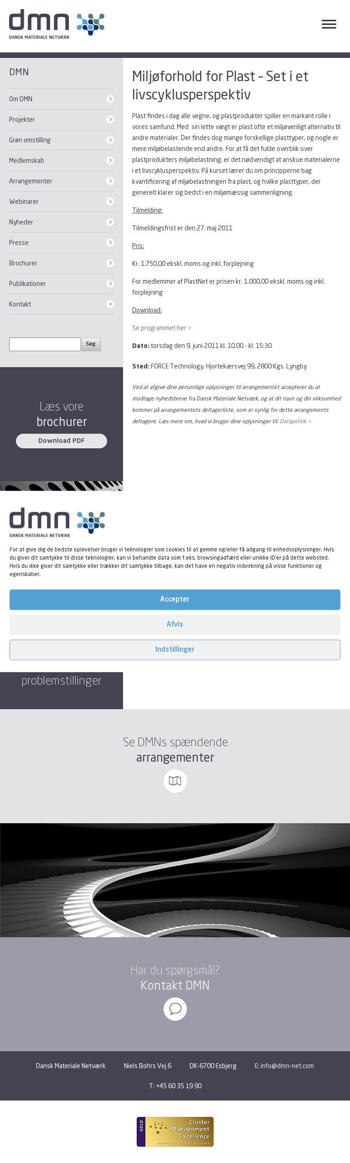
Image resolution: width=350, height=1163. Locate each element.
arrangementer (175, 757)
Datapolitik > (295, 421)
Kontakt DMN (175, 985)
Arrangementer (30, 181)
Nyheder (21, 222)
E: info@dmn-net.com (284, 1066)
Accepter (175, 599)
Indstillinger (175, 649)
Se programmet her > (161, 328)
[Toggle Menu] (329, 24)
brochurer (61, 422)
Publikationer (27, 283)
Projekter (22, 119)
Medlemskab (26, 160)
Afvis (175, 624)
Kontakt (20, 304)
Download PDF (61, 441)
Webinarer (24, 201)
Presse (19, 242)
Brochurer (23, 263)
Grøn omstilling (30, 140)
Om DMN (20, 99)
